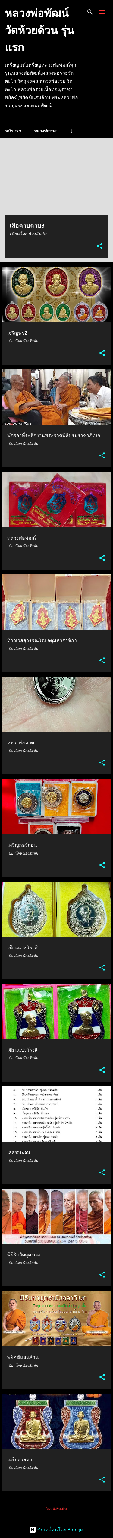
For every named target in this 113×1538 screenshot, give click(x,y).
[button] (99, 246)
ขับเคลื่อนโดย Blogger (56, 1529)
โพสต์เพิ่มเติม (56, 1509)
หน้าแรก (12, 131)
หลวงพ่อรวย (45, 131)
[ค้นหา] (90, 12)
